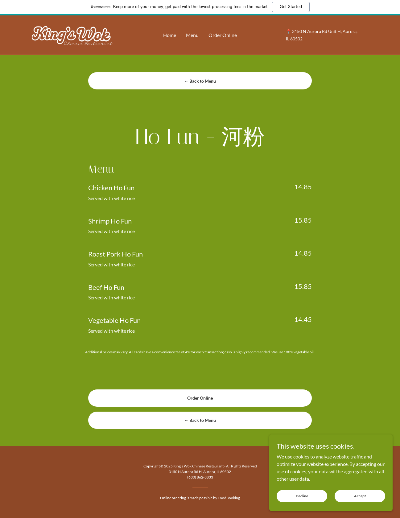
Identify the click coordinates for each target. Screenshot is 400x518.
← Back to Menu (200, 81)
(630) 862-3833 (200, 477)
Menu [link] (192, 35)
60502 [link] (296, 38)
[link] (71, 34)
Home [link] (169, 35)
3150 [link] (297, 31)
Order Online (200, 398)
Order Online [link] (222, 35)
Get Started (291, 7)
